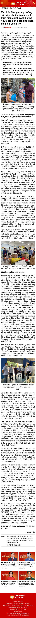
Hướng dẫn (17, 545)
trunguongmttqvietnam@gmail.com (19, 613)
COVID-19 (10, 545)
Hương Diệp (8, 27)
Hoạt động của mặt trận (11, 8)
